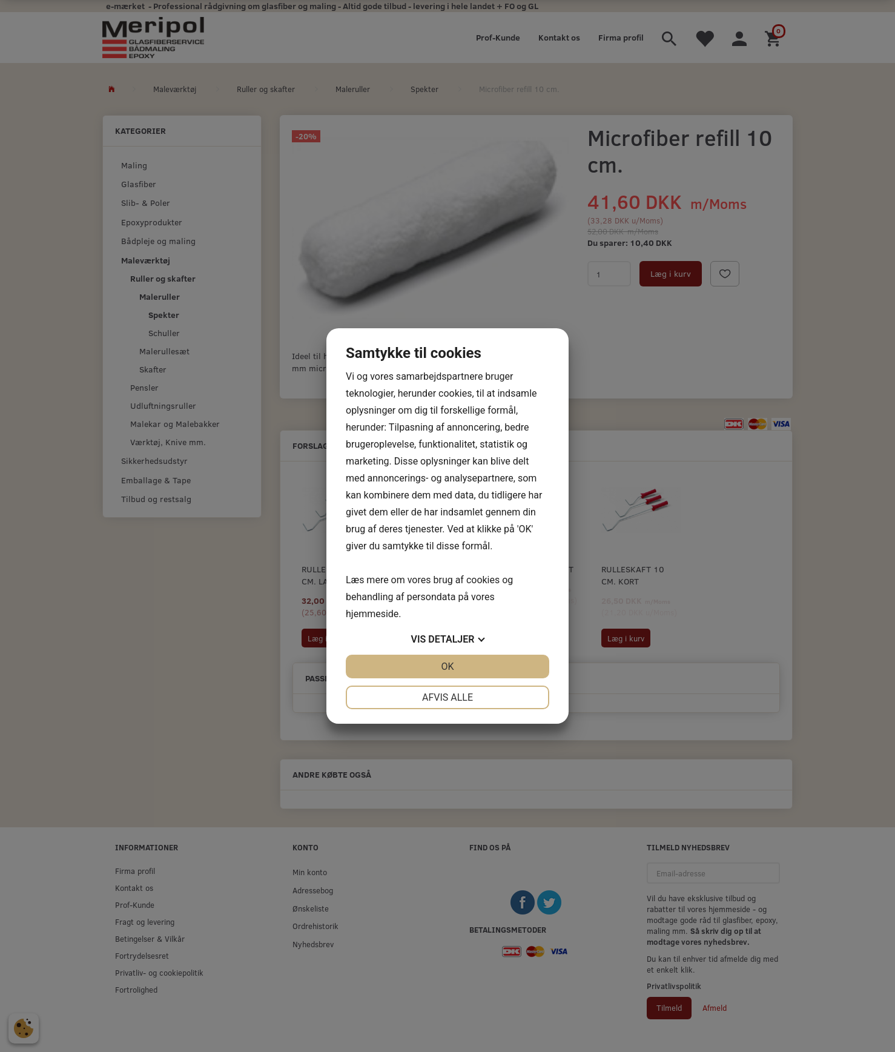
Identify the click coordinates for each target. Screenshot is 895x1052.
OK (447, 666)
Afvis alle (447, 697)
